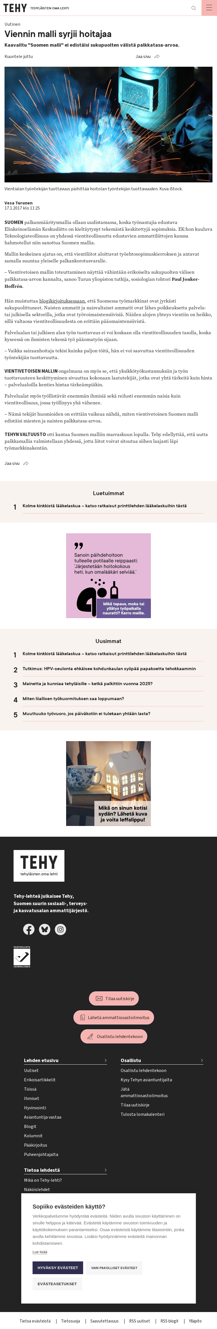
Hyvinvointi (35, 1108)
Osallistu (131, 1060)
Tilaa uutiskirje (119, 999)
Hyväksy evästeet (58, 1268)
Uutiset (31, 1070)
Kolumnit (33, 1136)
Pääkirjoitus (35, 1145)
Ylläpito (195, 1321)
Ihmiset (31, 1098)
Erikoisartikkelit (40, 1080)
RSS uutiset (140, 1321)
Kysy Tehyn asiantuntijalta (146, 1080)
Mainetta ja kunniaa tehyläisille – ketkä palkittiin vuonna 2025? (88, 684)
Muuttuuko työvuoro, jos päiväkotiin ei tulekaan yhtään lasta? (86, 714)
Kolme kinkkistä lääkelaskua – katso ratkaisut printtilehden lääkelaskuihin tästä (105, 506)
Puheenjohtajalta (41, 1154)
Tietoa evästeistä (35, 1321)
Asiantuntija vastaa (42, 1117)
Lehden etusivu (41, 1060)
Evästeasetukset (57, 1284)
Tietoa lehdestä (42, 1170)
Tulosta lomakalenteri (142, 1114)
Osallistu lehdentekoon (120, 1037)
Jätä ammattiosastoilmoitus (144, 1092)
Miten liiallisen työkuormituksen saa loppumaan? (73, 699)
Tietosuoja (71, 1321)
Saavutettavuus (105, 1321)
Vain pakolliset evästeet (114, 1268)
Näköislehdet (37, 1189)
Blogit (30, 1126)
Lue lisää (39, 1252)
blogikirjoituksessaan (62, 301)
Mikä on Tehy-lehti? (43, 1180)
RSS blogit (169, 1321)
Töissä (30, 1089)
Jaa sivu (143, 56)
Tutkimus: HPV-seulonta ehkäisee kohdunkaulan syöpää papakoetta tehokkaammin (109, 669)
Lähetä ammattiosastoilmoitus (118, 1018)
